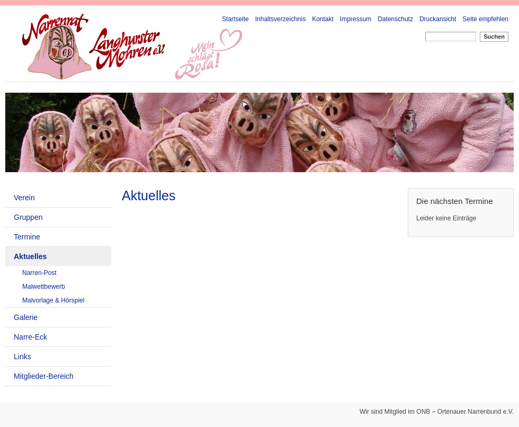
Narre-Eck (30, 337)
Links (22, 356)
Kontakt (323, 19)
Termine (27, 237)
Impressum (355, 19)
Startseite (235, 19)
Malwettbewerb (43, 286)
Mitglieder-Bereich (44, 376)
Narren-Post (39, 273)
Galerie (26, 317)
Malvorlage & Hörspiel (53, 300)
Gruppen (28, 217)
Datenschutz (395, 19)
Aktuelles (30, 256)
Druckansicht (437, 19)
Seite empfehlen (485, 19)
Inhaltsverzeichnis (280, 19)
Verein (24, 197)
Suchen (494, 36)
